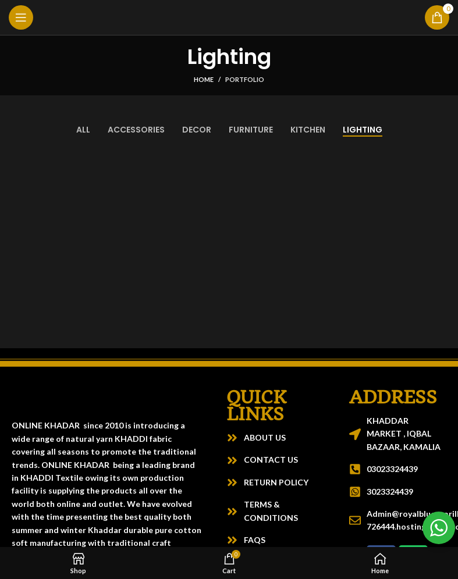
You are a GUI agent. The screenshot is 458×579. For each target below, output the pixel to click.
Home (204, 79)
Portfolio (244, 79)
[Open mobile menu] (21, 17)
